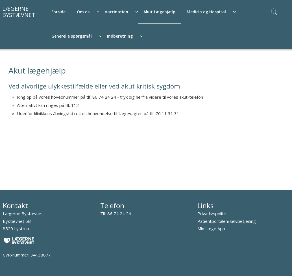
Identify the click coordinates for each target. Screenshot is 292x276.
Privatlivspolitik (211, 213)
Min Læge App (211, 228)
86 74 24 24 (119, 213)
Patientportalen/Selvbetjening (226, 221)
